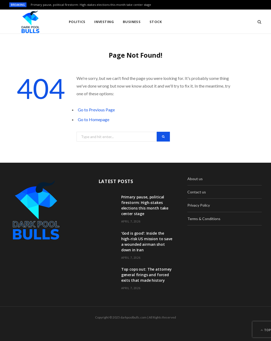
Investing (104, 21)
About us (195, 178)
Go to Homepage (93, 119)
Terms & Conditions (203, 218)
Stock (156, 21)
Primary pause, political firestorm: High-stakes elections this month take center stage (91, 5)
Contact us (196, 192)
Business (132, 21)
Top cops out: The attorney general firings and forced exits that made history (146, 275)
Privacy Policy (198, 205)
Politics (77, 21)
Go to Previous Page (96, 109)
